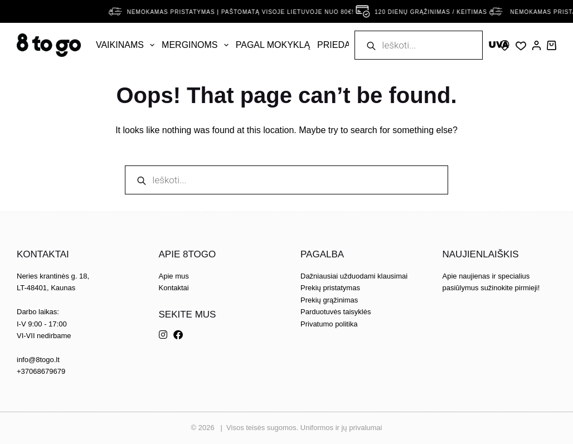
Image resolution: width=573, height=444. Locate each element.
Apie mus (174, 276)
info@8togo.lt (38, 359)
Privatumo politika (329, 324)
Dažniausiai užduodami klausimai (353, 276)
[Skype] (504, 45)
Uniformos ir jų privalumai (341, 427)
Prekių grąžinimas (329, 300)
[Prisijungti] (536, 45)
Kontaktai (174, 288)
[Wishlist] (521, 46)
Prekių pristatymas (330, 288)
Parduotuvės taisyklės (335, 312)
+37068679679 (41, 371)
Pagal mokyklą (273, 45)
